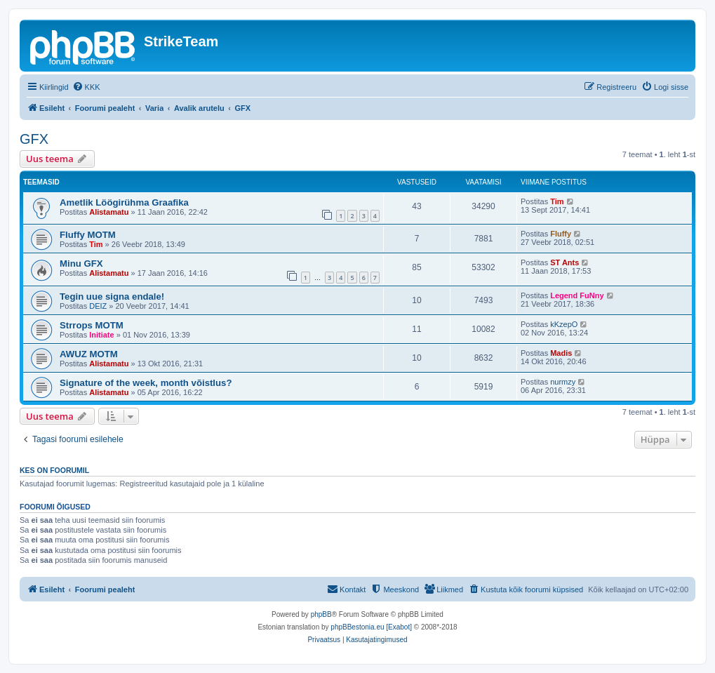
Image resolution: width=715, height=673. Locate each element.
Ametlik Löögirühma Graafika (124, 202)
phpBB (321, 614)
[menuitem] (86, 87)
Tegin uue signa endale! (112, 296)
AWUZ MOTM (89, 354)
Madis (561, 353)
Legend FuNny (576, 295)
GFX (34, 139)
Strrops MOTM (91, 325)
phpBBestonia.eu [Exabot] (371, 627)
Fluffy (560, 233)
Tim (556, 201)
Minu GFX (81, 263)
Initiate (101, 335)
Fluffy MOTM (88, 234)
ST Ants (564, 262)
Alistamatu (108, 212)
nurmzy (562, 382)
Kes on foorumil (54, 470)
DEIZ (98, 306)
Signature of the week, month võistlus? (146, 383)
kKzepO (563, 324)
